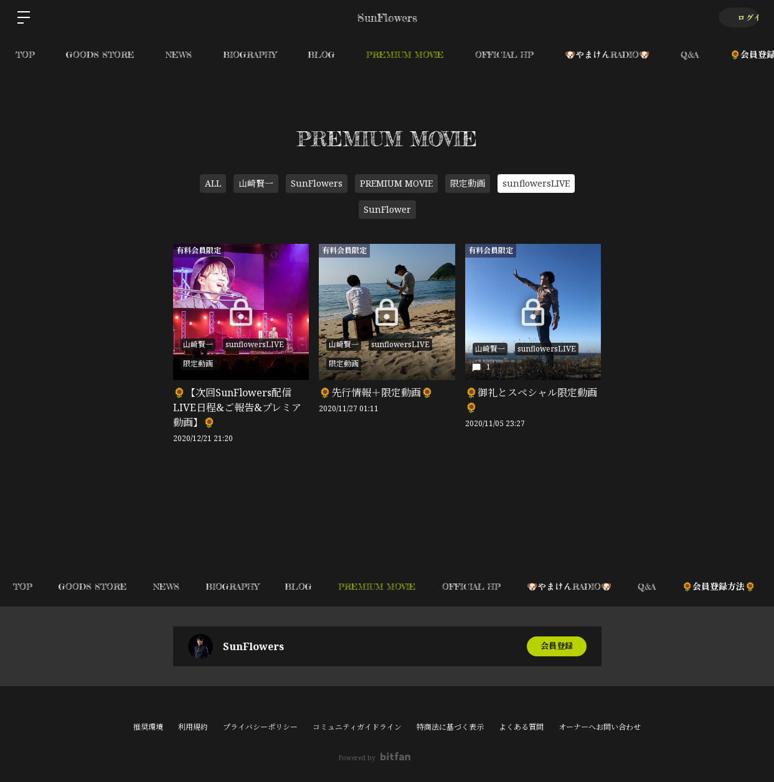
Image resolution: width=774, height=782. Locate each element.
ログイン (737, 17)
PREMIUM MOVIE (405, 54)
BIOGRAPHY (249, 54)
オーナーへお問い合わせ (600, 727)
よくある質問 (521, 727)
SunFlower (387, 209)
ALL (213, 183)
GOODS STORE (100, 54)
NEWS (179, 54)
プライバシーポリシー (260, 727)
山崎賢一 (255, 183)
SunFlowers (316, 183)
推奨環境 (148, 727)
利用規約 (193, 727)
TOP (25, 54)
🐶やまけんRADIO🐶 (607, 54)
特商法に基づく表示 (450, 727)
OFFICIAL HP (504, 54)
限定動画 (467, 183)
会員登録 (556, 646)
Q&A (690, 54)
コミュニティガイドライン (357, 727)
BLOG (321, 54)
